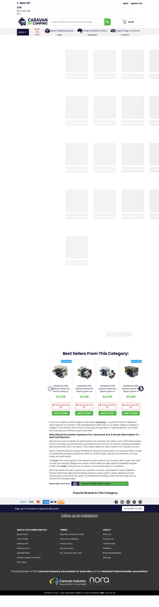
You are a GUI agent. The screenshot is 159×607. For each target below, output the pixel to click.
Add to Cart (61, 413)
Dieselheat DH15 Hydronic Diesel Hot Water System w (61, 389)
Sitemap (107, 557)
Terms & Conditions (69, 539)
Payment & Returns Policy (72, 534)
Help (125, 3)
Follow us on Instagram (79, 515)
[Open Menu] (23, 32)
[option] (61, 389)
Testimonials (109, 543)
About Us (136, 3)
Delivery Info (22, 543)
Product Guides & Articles (29, 557)
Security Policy (66, 548)
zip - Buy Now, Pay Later (71, 553)
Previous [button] (50, 389)
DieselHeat (101, 422)
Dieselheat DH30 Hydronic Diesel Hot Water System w (131, 389)
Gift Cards (21, 562)
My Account (22, 534)
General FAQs (23, 553)
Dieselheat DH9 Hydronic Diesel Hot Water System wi (84, 389)
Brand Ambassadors (112, 553)
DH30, (64, 466)
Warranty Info (23, 548)
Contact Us (108, 539)
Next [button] (141, 389)
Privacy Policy (66, 543)
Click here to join (133, 508)
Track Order (22, 539)
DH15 (55, 460)
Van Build (37, 32)
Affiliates (107, 548)
